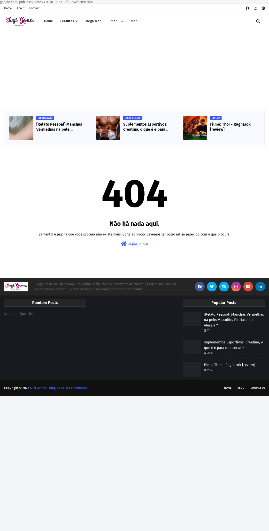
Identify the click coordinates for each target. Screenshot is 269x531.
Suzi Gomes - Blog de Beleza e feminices (58, 388)
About (20, 8)
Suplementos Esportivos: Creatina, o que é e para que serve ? (145, 127)
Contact (34, 8)
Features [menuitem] (67, 21)
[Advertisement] (134, 71)
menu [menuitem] (115, 21)
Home (8, 8)
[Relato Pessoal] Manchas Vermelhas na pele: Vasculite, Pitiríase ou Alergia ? (59, 127)
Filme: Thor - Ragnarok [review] (230, 127)
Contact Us (258, 387)
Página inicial (134, 243)
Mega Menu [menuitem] (94, 21)
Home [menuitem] (48, 21)
